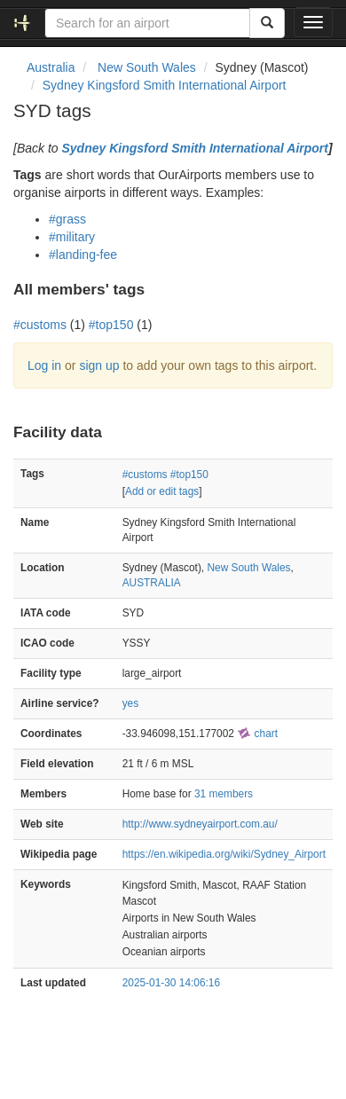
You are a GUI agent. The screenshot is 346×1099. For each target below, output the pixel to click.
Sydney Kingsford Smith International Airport (165, 85)
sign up (99, 365)
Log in (44, 365)
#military (72, 237)
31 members (223, 794)
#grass (67, 219)
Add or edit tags (162, 491)
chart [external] (257, 733)
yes (130, 703)
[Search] (267, 23)
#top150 (111, 325)
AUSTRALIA (151, 583)
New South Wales (248, 567)
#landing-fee (83, 254)
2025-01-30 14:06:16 (171, 983)
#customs (40, 325)
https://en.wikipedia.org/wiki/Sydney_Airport (224, 854)
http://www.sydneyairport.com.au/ (200, 824)
